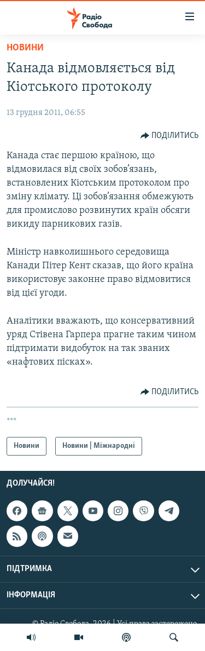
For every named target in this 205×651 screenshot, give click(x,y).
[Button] (169, 136)
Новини (25, 48)
